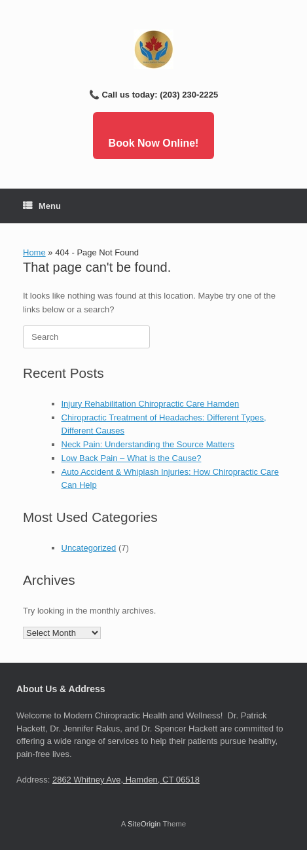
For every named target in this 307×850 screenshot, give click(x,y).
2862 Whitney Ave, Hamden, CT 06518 (126, 780)
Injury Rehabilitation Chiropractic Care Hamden (151, 404)
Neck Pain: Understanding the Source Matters (148, 444)
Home (34, 252)
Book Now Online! (154, 143)
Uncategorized (89, 548)
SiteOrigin (144, 824)
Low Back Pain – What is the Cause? (132, 458)
